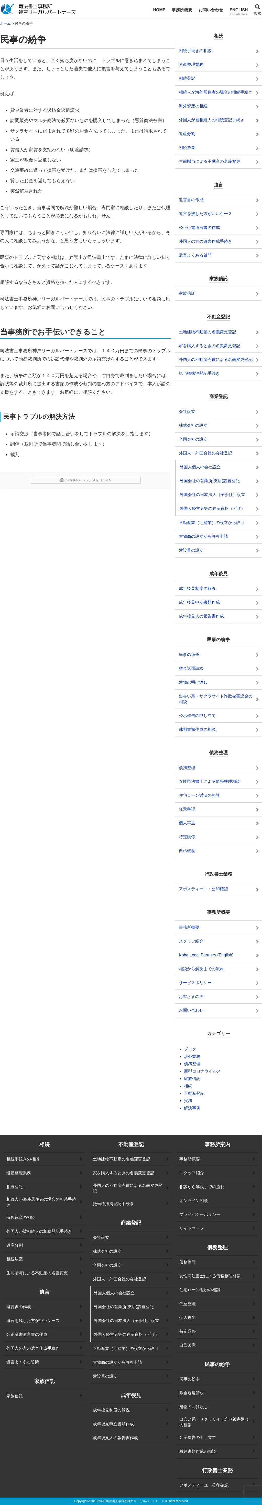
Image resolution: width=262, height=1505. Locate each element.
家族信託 (192, 1078)
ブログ (190, 1049)
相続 (188, 1086)
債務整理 (192, 1064)
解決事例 (192, 1108)
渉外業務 (192, 1056)
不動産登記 (194, 1093)
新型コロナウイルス (202, 1071)
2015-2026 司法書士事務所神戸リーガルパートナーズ (127, 1501)
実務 (188, 1100)
